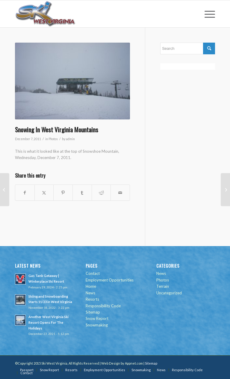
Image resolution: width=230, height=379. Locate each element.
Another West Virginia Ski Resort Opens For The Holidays (48, 322)
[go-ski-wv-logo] (45, 13)
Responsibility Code (103, 305)
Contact (93, 273)
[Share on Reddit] (101, 192)
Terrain (162, 286)
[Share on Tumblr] (82, 192)
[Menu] (207, 13)
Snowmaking (97, 325)
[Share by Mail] (120, 192)
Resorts (92, 299)
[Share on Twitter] (44, 192)
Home (91, 286)
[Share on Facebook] (24, 192)
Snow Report (97, 318)
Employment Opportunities (110, 280)
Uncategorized (169, 292)
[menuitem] (207, 13)
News (90, 292)
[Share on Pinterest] (63, 192)
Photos (53, 139)
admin (70, 139)
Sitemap (93, 312)
